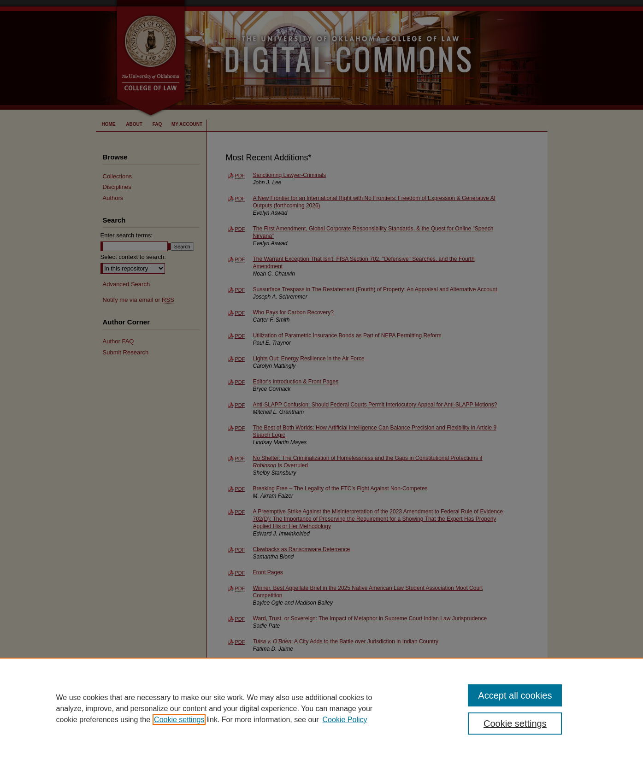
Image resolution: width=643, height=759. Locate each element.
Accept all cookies (515, 695)
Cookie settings (179, 720)
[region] (321, 708)
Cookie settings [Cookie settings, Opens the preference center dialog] (515, 723)
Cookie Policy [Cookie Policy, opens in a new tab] (345, 720)
